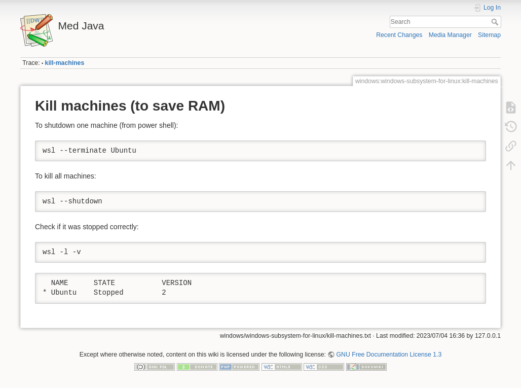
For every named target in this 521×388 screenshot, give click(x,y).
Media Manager (450, 35)
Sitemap (489, 35)
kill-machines (65, 62)
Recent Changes (399, 35)
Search (496, 21)
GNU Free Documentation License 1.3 (389, 354)
